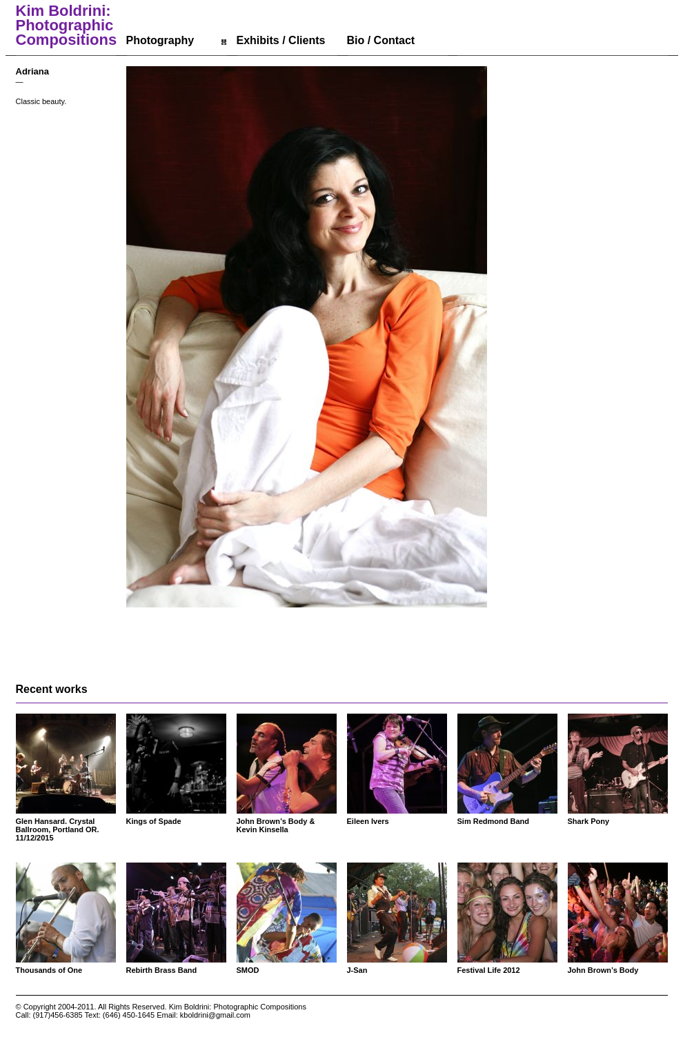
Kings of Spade (153, 821)
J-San (357, 970)
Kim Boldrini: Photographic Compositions (66, 26)
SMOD (248, 970)
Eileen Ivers (368, 821)
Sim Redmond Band (493, 821)
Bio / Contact (381, 40)
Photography (160, 40)
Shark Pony (589, 821)
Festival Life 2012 (488, 970)
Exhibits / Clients (281, 40)
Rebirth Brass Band (161, 970)
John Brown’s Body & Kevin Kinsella (276, 825)
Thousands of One (49, 970)
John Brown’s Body (603, 970)
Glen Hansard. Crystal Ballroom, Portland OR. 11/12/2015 (57, 829)
